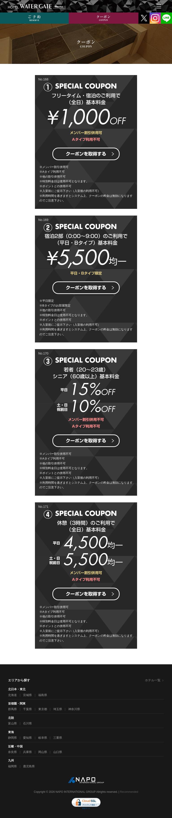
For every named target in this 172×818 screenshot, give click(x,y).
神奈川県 (74, 709)
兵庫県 (27, 752)
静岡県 (12, 737)
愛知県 (27, 737)
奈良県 (12, 752)
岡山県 (42, 752)
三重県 (57, 737)
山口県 (57, 752)
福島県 (42, 695)
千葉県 (27, 709)
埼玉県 (57, 709)
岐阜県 (42, 737)
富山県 (12, 723)
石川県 (27, 723)
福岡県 (12, 766)
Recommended (129, 791)
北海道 (12, 695)
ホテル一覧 (154, 680)
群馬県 (12, 709)
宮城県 (27, 695)
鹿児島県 (29, 766)
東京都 (42, 709)
